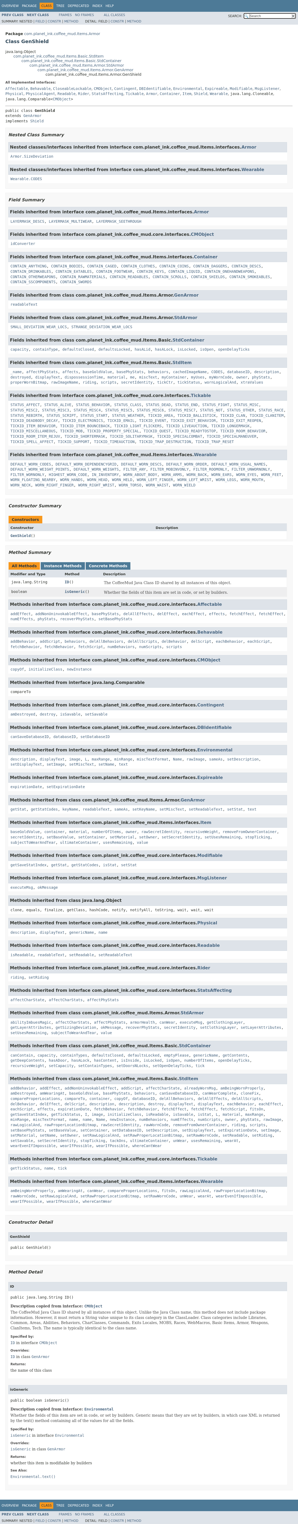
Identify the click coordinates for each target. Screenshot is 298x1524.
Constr (54, 21)
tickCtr (165, 382)
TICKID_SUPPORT (73, 442)
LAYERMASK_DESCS (27, 221)
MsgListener (267, 88)
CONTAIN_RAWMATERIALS (82, 277)
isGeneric (75, 591)
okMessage (47, 887)
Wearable (219, 94)
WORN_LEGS (226, 480)
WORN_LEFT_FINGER (155, 480)
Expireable (216, 88)
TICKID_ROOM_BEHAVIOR (243, 431)
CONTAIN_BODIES (67, 266)
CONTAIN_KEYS (150, 271)
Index (97, 6)
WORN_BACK (196, 474)
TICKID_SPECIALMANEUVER (231, 436)
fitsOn (256, 1109)
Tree (60, 6)
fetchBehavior (25, 647)
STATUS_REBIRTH (26, 415)
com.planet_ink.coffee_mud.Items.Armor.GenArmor (85, 70)
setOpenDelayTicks (172, 1066)
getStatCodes (44, 809)
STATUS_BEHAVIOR (93, 405)
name (103, 932)
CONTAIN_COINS (174, 266)
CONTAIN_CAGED (102, 266)
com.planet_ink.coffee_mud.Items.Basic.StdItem (58, 56)
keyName (70, 809)
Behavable (40, 88)
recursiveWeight (201, 832)
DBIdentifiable (155, 88)
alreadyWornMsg (200, 1088)
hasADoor (58, 1060)
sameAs (216, 759)
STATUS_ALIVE (57, 405)
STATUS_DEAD (158, 405)
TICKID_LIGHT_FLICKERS (138, 426)
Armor (151, 94)
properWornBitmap (28, 382)
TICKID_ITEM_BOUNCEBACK (85, 426)
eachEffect (193, 614)
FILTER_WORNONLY (27, 474)
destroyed (20, 377)
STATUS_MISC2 (23, 410)
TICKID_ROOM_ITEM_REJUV (35, 436)
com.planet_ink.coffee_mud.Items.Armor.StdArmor (76, 65)
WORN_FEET (271, 474)
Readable (67, 94)
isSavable (70, 714)
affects (70, 372)
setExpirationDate (66, 787)
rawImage (196, 759)
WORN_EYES (246, 474)
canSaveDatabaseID (29, 737)
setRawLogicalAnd (101, 1135)
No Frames (84, 15)
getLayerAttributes (30, 1027)
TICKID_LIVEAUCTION (186, 426)
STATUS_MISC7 (181, 410)
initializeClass (45, 669)
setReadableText (205, 809)
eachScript (258, 641)
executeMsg (21, 887)
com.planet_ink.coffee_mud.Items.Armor (62, 34)
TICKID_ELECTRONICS (82, 420)
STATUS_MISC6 (150, 410)
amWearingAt (52, 1093)
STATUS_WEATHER (128, 415)
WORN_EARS (221, 474)
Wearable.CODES (26, 179)
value (142, 842)
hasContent (105, 1060)
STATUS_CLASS (127, 405)
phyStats (261, 377)
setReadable (81, 955)
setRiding (38, 977)
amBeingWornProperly (241, 1088)
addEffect (20, 614)
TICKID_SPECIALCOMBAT (179, 436)
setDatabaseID (95, 737)
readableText (23, 304)
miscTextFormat (152, 759)
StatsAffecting (107, 94)
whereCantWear (147, 1146)
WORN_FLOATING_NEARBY (33, 480)
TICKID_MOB (71, 431)
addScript (50, 641)
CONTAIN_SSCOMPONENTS (33, 282)
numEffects (21, 619)
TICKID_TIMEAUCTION (114, 442)
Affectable (16, 88)
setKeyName (143, 809)
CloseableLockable (72, 88)
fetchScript (90, 647)
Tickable (135, 94)
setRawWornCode (202, 1135)
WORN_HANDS (71, 480)
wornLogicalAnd (220, 382)
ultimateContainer (79, 842)
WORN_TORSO (130, 485)
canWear (167, 1022)
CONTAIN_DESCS (246, 266)
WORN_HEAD (97, 480)
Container (170, 94)
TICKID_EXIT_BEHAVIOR (193, 420)
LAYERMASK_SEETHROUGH (118, 221)
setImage (56, 764)
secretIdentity (137, 382)
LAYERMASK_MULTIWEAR (70, 221)
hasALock (164, 349)
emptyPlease (176, 1055)
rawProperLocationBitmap (70, 1125)
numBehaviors (120, 647)
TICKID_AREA (160, 415)
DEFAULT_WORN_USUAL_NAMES (238, 464)
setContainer (91, 837)
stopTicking (257, 837)
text (123, 764)
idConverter (22, 243)
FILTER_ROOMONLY (210, 469)
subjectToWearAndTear (33, 842)
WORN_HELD (122, 480)
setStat (235, 809)
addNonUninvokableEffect (61, 614)
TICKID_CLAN (232, 415)
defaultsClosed (78, 349)
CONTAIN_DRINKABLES (30, 271)
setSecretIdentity (181, 837)
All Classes (114, 15)
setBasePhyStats (115, 619)
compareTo (75, 1098)
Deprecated (78, 6)
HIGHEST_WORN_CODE (68, 474)
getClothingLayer (225, 1022)
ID (67, 582)
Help (109, 6)
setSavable (96, 714)
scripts (108, 382)
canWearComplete (219, 1093)
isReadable (21, 955)
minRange (123, 759)
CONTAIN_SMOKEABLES (249, 277)
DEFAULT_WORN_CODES (30, 464)
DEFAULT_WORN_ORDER (186, 464)
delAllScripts (142, 641)
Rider (83, 94)
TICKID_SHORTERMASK (85, 436)
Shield (201, 94)
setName (106, 764)
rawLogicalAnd (25, 1125)
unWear (180, 1141)
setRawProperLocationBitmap (152, 1135)
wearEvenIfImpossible (33, 1146)
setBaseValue (60, 837)
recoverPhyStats (77, 619)
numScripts (150, 647)
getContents (234, 1055)
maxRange (101, 759)
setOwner (148, 837)
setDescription (243, 759)
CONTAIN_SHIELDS (208, 277)
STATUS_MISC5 (118, 410)
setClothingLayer (218, 1027)
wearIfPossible (76, 1146)
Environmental (188, 88)
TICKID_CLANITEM (267, 415)
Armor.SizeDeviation (31, 156)
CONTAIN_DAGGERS (210, 266)
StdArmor (185, 317)
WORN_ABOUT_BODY (140, 474)
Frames (65, 15)
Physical (14, 94)
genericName (81, 932)
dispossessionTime (84, 377)
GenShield (20, 536)
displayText (47, 377)
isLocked (186, 349)
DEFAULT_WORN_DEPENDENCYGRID (86, 464)
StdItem (182, 362)
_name (16, 372)
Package (29, 6)
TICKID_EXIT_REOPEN (240, 420)
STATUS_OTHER (240, 410)
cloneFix (250, 1093)
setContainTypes (95, 1066)
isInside (130, 1060)
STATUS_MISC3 (55, 410)
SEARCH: (235, 16)
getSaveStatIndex (28, 865)
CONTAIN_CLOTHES (138, 266)
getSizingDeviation (76, 1027)
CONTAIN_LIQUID (184, 271)
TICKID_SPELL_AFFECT (31, 442)
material (116, 377)
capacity (19, 349)
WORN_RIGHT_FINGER (54, 485)
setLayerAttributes (261, 1027)
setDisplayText (26, 764)
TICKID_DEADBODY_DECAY (34, 420)
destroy (48, 714)
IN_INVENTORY (105, 474)
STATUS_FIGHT (215, 405)
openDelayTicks (234, 349)
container (54, 832)
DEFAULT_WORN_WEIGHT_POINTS (39, 469)
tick (200, 1066)
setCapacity (61, 1066)
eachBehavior (229, 641)
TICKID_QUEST (157, 431)
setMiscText (81, 764)
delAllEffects (138, 614)
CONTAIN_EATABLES (74, 271)
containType (45, 349)
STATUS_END (186, 405)
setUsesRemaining (223, 837)
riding (89, 382)
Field (39, 21)
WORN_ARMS (172, 474)
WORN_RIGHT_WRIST (96, 485)
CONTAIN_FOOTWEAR (114, 271)
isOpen (207, 349)
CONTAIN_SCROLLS (169, 277)
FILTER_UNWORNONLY (251, 469)
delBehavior (174, 641)
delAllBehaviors (106, 641)
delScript (201, 641)
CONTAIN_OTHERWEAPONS (33, 277)
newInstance (79, 669)
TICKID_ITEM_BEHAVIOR (33, 426)
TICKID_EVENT (152, 420)
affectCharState (27, 1000)
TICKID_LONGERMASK (230, 426)
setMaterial (122, 837)
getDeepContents (27, 1060)
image (74, 759)
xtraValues (252, 382)
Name (177, 759)
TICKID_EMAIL (120, 420)
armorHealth (142, 1022)
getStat (18, 809)
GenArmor (32, 116)
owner (241, 377)
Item (186, 94)
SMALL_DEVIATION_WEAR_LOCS (38, 327)
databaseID (238, 372)
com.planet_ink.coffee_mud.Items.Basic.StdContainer (71, 61)
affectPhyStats (42, 372)
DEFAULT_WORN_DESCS (141, 464)
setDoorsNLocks (132, 1066)
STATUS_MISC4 (87, 410)
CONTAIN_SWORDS (76, 282)
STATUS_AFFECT (25, 405)
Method (71, 21)
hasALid (142, 349)
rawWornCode (156, 1125)
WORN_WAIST (157, 485)
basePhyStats (130, 372)
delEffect (167, 614)
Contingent (125, 88)
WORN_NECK (20, 485)
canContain (21, 1055)
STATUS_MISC (246, 405)
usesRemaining (118, 842)
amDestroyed (22, 714)
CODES (216, 372)
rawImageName (64, 382)
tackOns (118, 1141)
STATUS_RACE (271, 410)
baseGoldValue (97, 372)
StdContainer (188, 340)
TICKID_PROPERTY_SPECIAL (113, 431)
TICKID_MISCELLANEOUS (33, 431)
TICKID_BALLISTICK (197, 415)
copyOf (17, 669)
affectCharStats (65, 1000)
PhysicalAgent (40, 94)
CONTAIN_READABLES (129, 277)
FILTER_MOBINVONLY (169, 469)
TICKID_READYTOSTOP (195, 431)
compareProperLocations (35, 1098)
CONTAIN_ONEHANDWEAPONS (229, 271)
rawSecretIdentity (160, 832)
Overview (10, 6)
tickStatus (189, 382)
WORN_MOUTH (252, 480)
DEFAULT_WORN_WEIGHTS (96, 469)
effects (217, 614)
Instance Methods (62, 566)
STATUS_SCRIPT (61, 415)
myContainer (174, 377)
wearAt (232, 1141)
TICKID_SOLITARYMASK (131, 436)
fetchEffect (241, 614)
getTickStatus (66, 1114)
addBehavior (22, 641)
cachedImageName (190, 372)
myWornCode (220, 377)
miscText (148, 377)
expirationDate (26, 787)
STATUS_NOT (211, 410)
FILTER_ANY (134, 469)
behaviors (158, 372)
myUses (198, 377)
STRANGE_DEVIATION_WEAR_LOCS (102, 327)
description (266, 372)
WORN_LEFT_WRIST (194, 480)
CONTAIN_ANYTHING (28, 266)
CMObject (103, 88)
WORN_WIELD (184, 485)
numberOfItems (106, 832)
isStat (110, 865)
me (132, 377)
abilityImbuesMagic (30, 1022)
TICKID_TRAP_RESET (214, 442)
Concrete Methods (108, 566)
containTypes (73, 1055)
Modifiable (241, 88)
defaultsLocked (114, 349)
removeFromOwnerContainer (249, 832)
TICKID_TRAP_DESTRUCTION (165, 442)
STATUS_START (93, 415)
